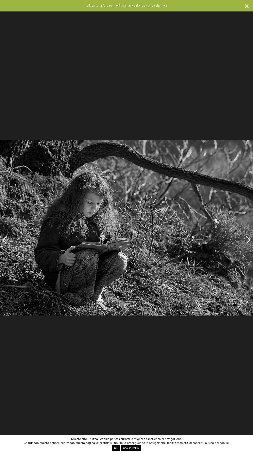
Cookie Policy (131, 448)
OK (116, 448)
